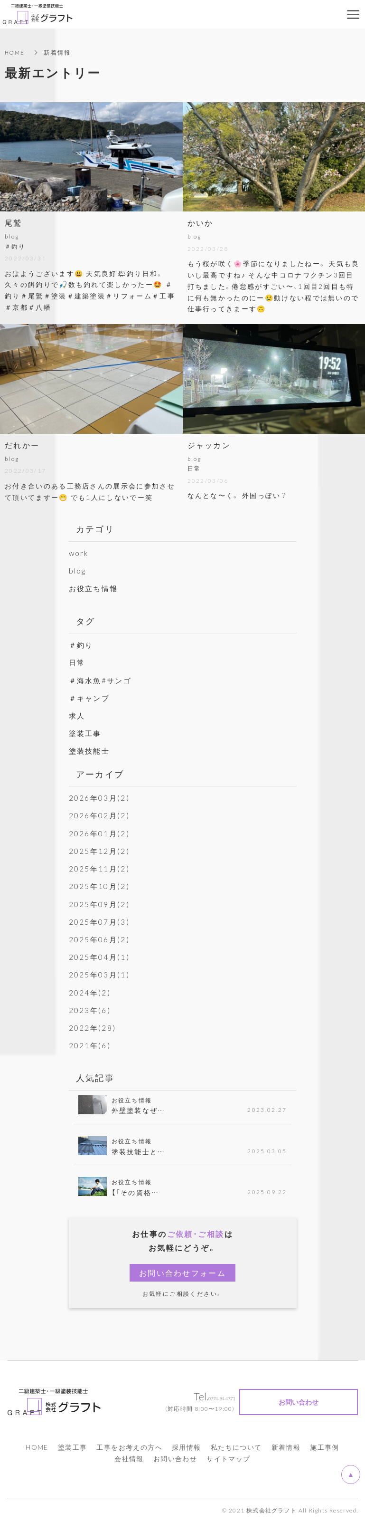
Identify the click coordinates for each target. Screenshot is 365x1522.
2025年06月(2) (100, 939)
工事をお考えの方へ (129, 1447)
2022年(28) (93, 1027)
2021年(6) (90, 1045)
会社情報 (129, 1458)
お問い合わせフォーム (182, 1272)
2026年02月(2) (100, 815)
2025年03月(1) (100, 974)
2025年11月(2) (100, 868)
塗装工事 (86, 732)
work (79, 552)
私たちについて (236, 1447)
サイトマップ (228, 1458)
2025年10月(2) (100, 885)
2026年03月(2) (100, 797)
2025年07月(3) (100, 921)
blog (78, 570)
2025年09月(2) (100, 903)
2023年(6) (90, 1009)
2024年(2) (90, 991)
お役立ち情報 (95, 587)
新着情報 (286, 1447)
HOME (16, 52)
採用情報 (186, 1447)
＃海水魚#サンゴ (102, 680)
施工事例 (324, 1447)
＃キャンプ (90, 697)
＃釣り (82, 644)
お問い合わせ (175, 1458)
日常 (77, 662)
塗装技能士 (90, 750)
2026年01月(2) (100, 833)
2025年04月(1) (100, 956)
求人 (77, 715)
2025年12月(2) (100, 850)
